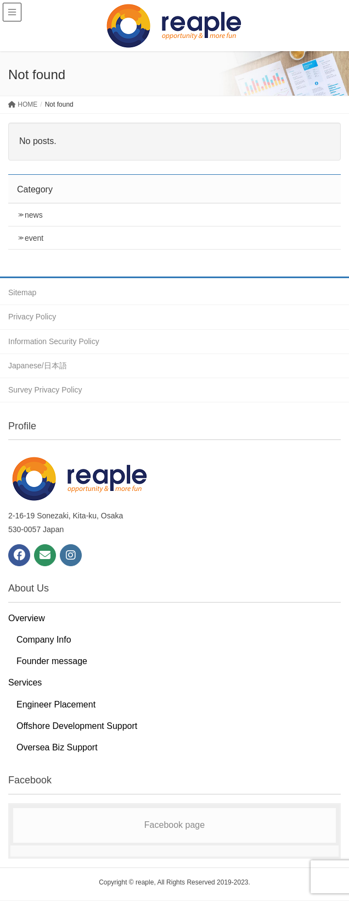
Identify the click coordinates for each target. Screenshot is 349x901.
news (34, 215)
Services (25, 682)
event (34, 238)
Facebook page (174, 825)
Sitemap (22, 292)
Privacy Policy (32, 316)
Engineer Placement (55, 704)
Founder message (51, 661)
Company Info (43, 639)
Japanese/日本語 (37, 365)
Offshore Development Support (76, 726)
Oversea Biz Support (57, 747)
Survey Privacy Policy (45, 389)
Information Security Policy (53, 341)
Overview (26, 618)
